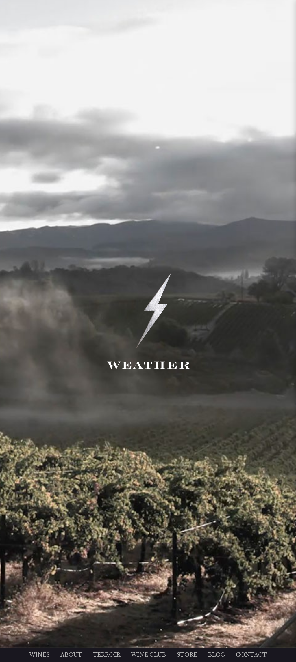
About (71, 655)
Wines (39, 655)
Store (187, 655)
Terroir (106, 655)
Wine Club (148, 655)
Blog (216, 655)
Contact (251, 655)
